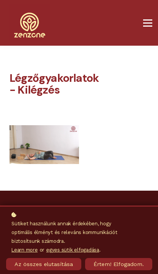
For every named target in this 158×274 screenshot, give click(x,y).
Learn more (24, 250)
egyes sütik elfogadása (72, 250)
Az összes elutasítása (44, 264)
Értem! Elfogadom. (119, 264)
